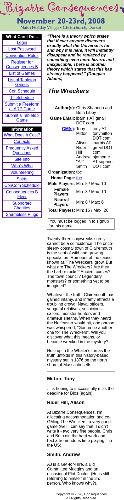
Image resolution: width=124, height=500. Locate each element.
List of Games (22, 73)
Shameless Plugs (22, 214)
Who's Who (21, 166)
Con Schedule (22, 91)
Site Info (22, 159)
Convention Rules (21, 55)
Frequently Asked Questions (22, 150)
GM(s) (68, 129)
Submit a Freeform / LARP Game (22, 106)
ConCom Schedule (22, 185)
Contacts (22, 141)
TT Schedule (22, 97)
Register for (22, 64)
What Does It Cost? (22, 135)
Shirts (22, 179)
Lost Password (22, 49)
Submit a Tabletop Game (22, 117)
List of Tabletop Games (22, 82)
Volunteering (22, 172)
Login (22, 42)
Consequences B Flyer (22, 194)
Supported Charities (22, 205)
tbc (79, 178)
